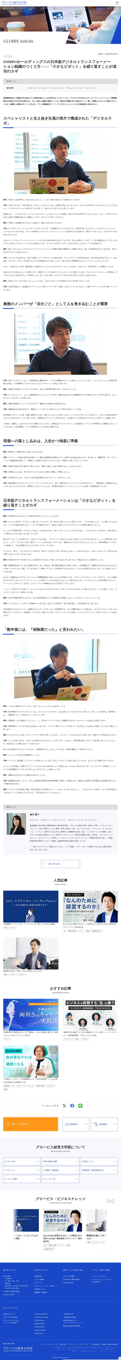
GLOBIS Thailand (39, 1330)
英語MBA (7, 1283)
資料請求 (75, 1124)
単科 (13, 1281)
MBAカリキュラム (110, 1347)
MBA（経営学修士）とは (58, 1347)
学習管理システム (40, 1289)
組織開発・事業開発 (40, 1292)
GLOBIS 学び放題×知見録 (11, 1291)
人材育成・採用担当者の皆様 (109, 1344)
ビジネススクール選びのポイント (106, 1349)
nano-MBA (8, 1286)
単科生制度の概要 (60, 1161)
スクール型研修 (39, 1279)
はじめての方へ (22, 1161)
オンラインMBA (22, 1179)
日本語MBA (8, 1278)
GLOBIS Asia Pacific (40, 1314)
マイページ (83, 1344)
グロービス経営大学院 (10, 1317)
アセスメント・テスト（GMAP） (44, 1286)
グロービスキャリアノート (109, 1351)
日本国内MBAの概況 (74, 1347)
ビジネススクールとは (87, 1349)
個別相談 (103, 1124)
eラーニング (38, 1282)
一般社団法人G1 (68, 1314)
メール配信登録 (94, 1344)
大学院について (99, 1161)
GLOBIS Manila (39, 1327)
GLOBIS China (39, 1320)
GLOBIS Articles (31, 8)
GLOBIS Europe (39, 1323)
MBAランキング (61, 1349)
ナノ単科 (8, 1281)
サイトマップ (73, 1344)
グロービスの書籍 (68, 1276)
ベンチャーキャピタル (99, 1276)
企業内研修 (37, 1276)
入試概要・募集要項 (60, 1170)
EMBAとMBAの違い (74, 1349)
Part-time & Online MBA (12, 1288)
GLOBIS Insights (68, 1282)
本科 (17, 1281)
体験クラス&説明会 (30, 1124)
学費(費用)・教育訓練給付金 (99, 1170)
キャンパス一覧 (60, 1179)
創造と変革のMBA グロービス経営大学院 (14, 8)
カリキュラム (22, 1170)
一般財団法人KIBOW (69, 1317)
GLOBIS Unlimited (9, 1294)
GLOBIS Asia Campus (41, 1317)
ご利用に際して (63, 1344)
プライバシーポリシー (49, 1344)
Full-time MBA (24, 1286)
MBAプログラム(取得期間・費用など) (92, 1347)
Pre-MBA (15, 1286)
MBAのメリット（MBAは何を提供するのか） (85, 1351)
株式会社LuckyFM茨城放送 (71, 1326)
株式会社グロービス (9, 1314)
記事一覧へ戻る (51, 864)
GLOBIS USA (38, 1333)
